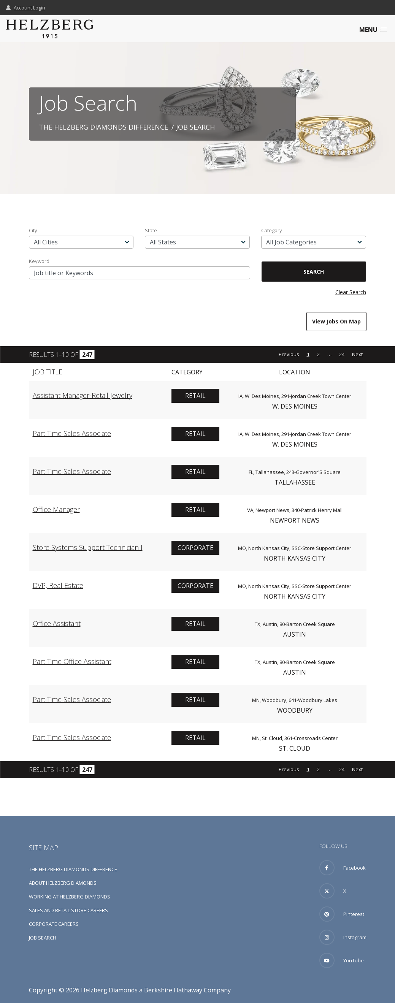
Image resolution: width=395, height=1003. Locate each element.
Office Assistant (57, 623)
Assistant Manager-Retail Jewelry (82, 395)
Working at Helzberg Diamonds (69, 896)
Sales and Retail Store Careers (68, 910)
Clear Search (350, 292)
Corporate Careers (54, 924)
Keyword (39, 261)
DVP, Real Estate (58, 585)
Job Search (42, 937)
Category (271, 230)
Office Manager (56, 509)
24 (341, 354)
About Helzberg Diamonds (63, 882)
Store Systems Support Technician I (88, 547)
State (151, 230)
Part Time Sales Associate (72, 433)
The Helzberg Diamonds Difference (103, 127)
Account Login (25, 7)
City (33, 230)
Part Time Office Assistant (72, 661)
